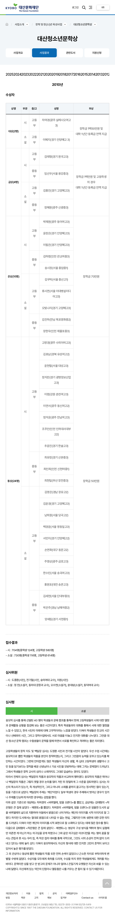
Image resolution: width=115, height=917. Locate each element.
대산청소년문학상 (83, 24)
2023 (25, 74)
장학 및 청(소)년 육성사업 (48, 24)
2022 (33, 74)
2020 (48, 74)
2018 (62, 74)
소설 (83, 711)
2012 (106, 74)
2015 (84, 74)
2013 (99, 74)
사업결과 (44, 52)
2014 (91, 74)
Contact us (87, 897)
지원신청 (97, 52)
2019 (55, 74)
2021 (40, 74)
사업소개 (19, 24)
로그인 (75, 7)
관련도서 (70, 52)
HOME (7, 24)
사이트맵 (102, 897)
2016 (77, 74)
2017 (69, 74)
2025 (9, 74)
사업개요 (18, 52)
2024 (17, 74)
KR (103, 7)
